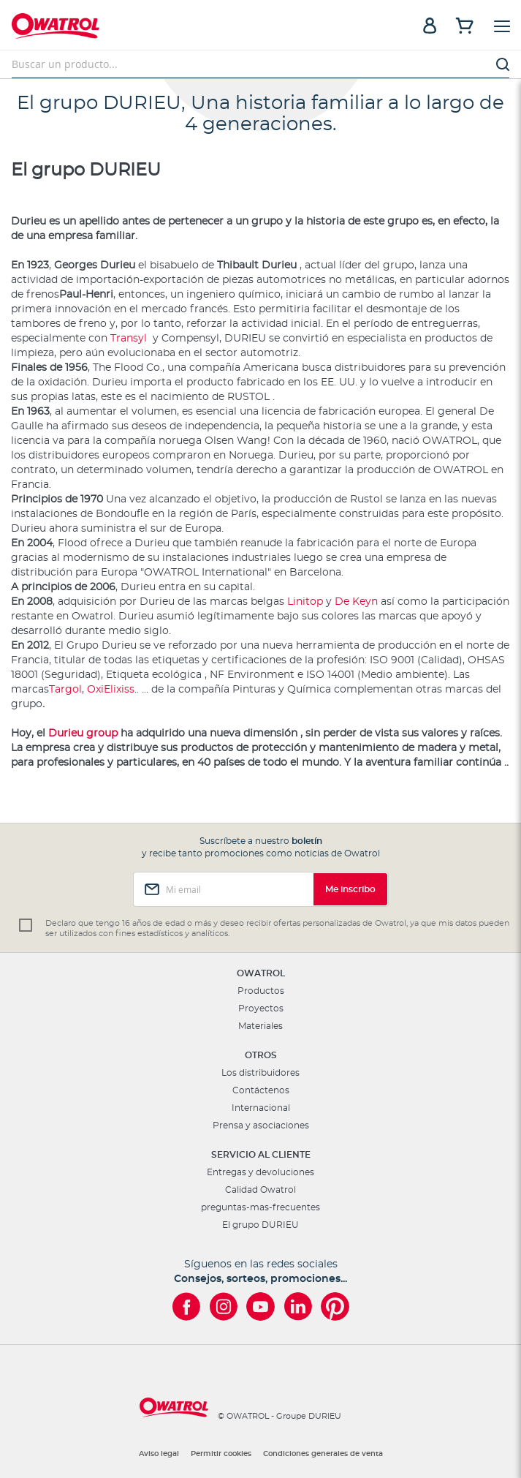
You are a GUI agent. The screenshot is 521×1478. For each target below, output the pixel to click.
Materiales (260, 1026)
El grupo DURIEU (260, 1225)
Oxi (95, 690)
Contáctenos (260, 1090)
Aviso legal (159, 1454)
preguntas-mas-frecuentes (260, 1207)
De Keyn (358, 602)
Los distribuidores (260, 1072)
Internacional (261, 1108)
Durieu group (83, 733)
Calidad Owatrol (260, 1189)
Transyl (130, 338)
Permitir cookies (221, 1454)
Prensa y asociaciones (261, 1125)
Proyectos (261, 1008)
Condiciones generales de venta (323, 1454)
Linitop (306, 602)
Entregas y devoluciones (260, 1172)
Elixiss (119, 690)
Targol (65, 690)
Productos (260, 991)
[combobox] (260, 64)
